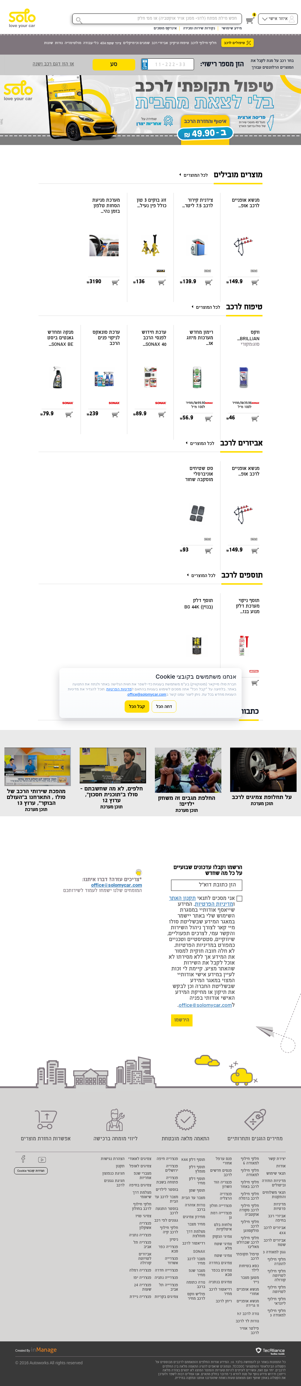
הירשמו (181, 1020)
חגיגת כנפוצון (113, 1174)
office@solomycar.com (205, 1006)
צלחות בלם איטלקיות (223, 1227)
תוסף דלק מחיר (197, 1181)
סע (113, 65)
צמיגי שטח (223, 1256)
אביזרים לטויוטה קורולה (144, 1259)
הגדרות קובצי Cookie (30, 1171)
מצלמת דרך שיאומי (142, 1195)
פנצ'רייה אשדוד (171, 1261)
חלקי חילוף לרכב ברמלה (249, 1196)
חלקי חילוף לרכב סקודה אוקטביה (249, 1210)
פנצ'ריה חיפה (167, 1159)
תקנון (120, 1166)
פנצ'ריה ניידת (140, 1297)
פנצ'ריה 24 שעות (142, 1287)
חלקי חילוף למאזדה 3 (276, 1313)
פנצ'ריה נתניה (140, 1235)
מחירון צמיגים (194, 1217)
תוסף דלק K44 (193, 1160)
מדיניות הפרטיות (214, 905)
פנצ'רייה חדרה (166, 1271)
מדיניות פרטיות (280, 1207)
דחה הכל (164, 706)
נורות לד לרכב (247, 1321)
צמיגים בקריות (166, 1297)
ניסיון (174, 1240)
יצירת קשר (277, 1159)
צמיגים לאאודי (139, 1159)
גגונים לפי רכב (166, 1221)
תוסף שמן (197, 1191)
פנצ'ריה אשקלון (145, 1226)
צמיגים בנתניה (220, 1282)
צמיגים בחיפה (140, 1185)
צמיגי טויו (143, 1216)
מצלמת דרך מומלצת (195, 1234)
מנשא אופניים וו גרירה (248, 1303)
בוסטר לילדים (167, 1190)
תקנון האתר (182, 899)
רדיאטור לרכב (193, 1244)
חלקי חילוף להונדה (276, 1262)
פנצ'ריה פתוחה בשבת (167, 1180)
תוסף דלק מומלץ (197, 1169)
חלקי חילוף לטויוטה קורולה (276, 1276)
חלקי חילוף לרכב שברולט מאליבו (248, 1243)
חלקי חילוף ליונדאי (276, 1301)
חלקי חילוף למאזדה (250, 1173)
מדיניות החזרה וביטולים (274, 1183)
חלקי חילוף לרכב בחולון (141, 1207)
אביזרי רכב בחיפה (277, 1218)
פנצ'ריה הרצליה (226, 1196)
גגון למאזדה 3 (274, 1252)
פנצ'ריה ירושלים (171, 1168)
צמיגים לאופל (140, 1166)
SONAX (199, 1252)
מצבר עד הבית (193, 1198)
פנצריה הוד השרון (223, 1185)
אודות (281, 1166)
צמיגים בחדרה (220, 1263)
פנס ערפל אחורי (224, 1161)
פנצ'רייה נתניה (166, 1278)
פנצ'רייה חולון (221, 1206)
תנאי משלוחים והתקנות (274, 1195)
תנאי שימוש (276, 1174)
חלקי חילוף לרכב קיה (169, 1230)
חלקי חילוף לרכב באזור (249, 1185)
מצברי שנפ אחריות (142, 1176)
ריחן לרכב (224, 1301)
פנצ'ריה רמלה (140, 1271)
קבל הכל (137, 706)
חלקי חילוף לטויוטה (276, 1290)
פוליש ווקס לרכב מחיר (196, 1296)
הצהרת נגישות (113, 1159)
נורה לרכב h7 (248, 1314)
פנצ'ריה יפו (142, 1278)
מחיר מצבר (196, 1225)
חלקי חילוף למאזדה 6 (250, 1161)
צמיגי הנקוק (222, 1237)
